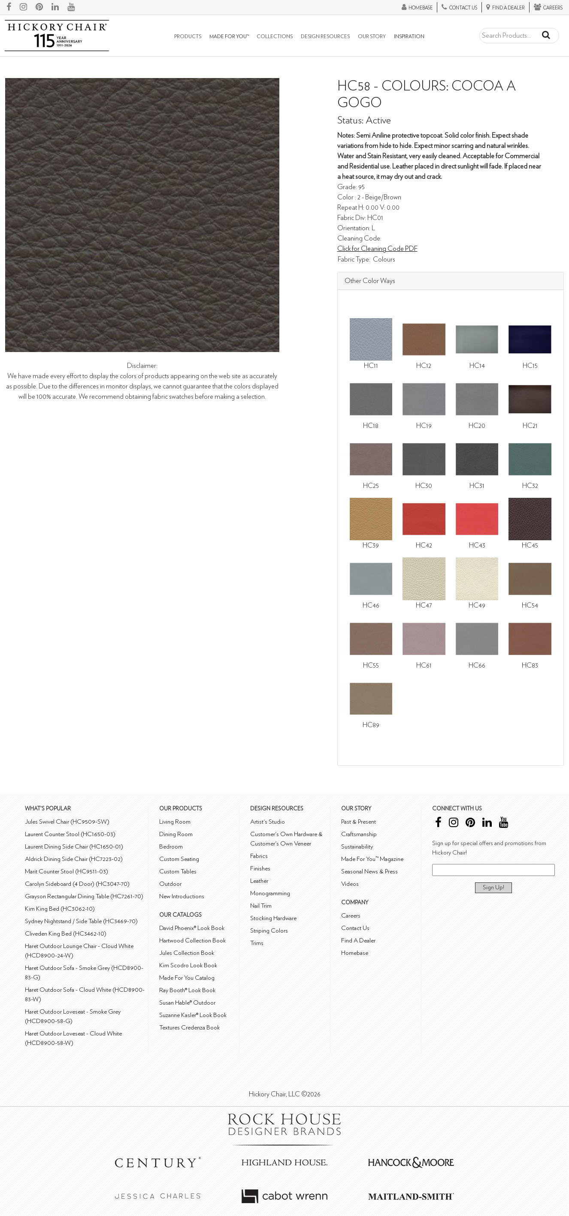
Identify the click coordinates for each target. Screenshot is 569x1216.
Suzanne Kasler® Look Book (193, 1015)
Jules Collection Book (186, 953)
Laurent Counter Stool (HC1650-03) (70, 834)
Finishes (260, 868)
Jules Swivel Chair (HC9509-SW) (67, 822)
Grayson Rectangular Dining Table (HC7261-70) (84, 896)
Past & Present (358, 822)
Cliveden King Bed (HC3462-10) (65, 933)
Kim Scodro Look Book (188, 965)
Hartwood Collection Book (192, 940)
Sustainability (357, 846)
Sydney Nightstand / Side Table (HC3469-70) (81, 921)
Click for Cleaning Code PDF (377, 248)
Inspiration (409, 36)
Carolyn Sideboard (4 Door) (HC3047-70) (77, 884)
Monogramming (270, 893)
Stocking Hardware (273, 918)
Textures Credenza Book (189, 1027)
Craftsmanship (359, 834)
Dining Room (176, 834)
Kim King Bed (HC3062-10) (60, 909)
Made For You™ (229, 36)
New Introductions (181, 896)
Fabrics (259, 856)
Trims (256, 943)
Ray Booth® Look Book (187, 990)
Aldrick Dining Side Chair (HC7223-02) (74, 859)
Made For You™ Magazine (372, 859)
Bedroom (171, 846)
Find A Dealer (358, 940)
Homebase (354, 953)
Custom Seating (179, 859)
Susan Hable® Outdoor (187, 1002)
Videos (350, 884)
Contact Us (355, 928)
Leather (259, 881)
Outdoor (170, 884)
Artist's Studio (267, 822)
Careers (350, 915)
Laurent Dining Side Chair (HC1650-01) (74, 846)
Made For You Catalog (187, 978)
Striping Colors (269, 930)
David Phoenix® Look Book (191, 928)
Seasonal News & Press (369, 871)
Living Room (175, 822)
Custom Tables (178, 871)
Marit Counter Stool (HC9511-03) (66, 871)
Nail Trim (261, 906)
